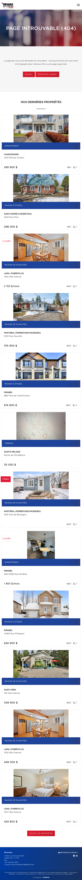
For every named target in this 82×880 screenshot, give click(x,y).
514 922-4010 (13, 862)
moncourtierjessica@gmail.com (22, 864)
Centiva (45, 877)
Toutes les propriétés (41, 833)
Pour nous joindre (47, 74)
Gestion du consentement (64, 874)
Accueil (29, 74)
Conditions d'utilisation (45, 874)
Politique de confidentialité (26, 874)
